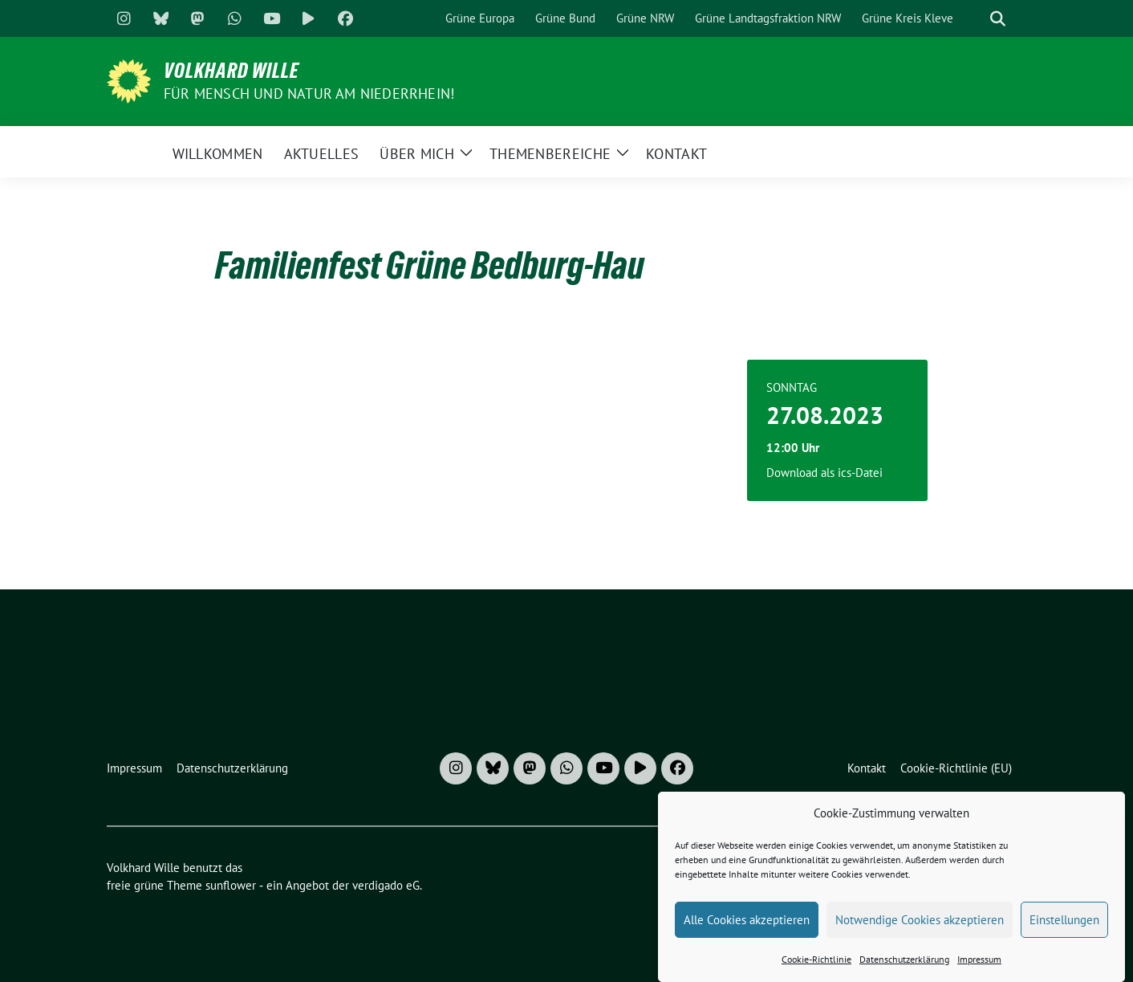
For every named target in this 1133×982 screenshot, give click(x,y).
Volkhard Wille (231, 71)
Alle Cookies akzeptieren (747, 926)
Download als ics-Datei (824, 472)
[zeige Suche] (997, 19)
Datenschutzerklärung (904, 966)
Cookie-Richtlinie (816, 966)
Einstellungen (1064, 926)
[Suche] (975, 19)
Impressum (979, 966)
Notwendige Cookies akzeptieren (919, 926)
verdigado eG (386, 885)
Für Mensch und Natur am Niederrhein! (309, 93)
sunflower (230, 885)
